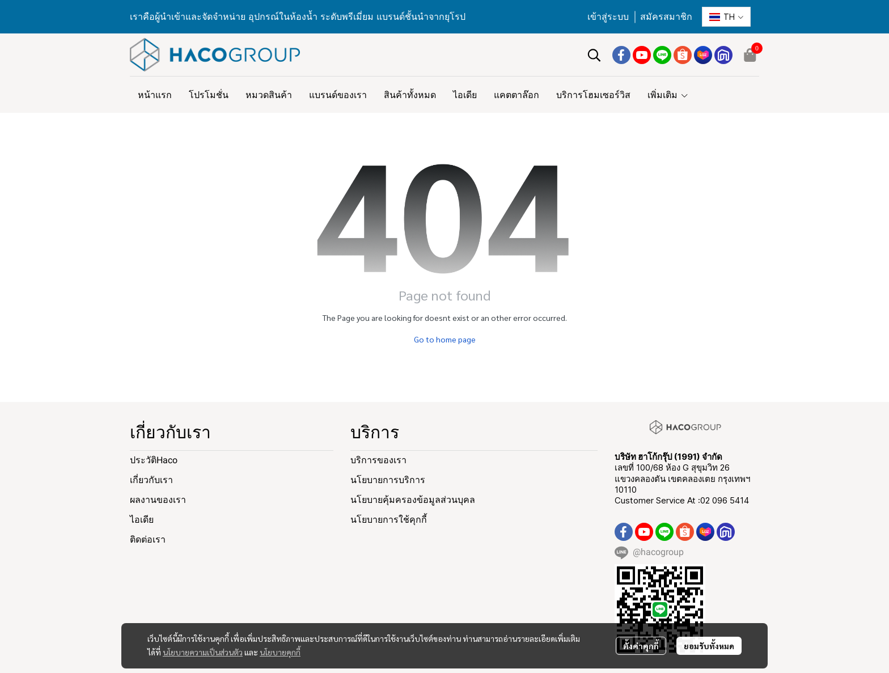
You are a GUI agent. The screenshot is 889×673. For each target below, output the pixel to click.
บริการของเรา (378, 460)
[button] (726, 17)
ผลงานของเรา (158, 499)
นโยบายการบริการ (387, 480)
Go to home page (445, 339)
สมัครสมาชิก (666, 16)
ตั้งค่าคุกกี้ (641, 646)
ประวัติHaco (153, 460)
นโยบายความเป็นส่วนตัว (203, 652)
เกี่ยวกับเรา (151, 480)
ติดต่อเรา (148, 539)
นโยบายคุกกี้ (280, 652)
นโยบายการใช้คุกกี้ (388, 519)
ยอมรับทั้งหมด (709, 646)
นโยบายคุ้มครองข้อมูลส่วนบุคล (412, 499)
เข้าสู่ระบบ (608, 16)
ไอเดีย (142, 519)
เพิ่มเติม (668, 94)
